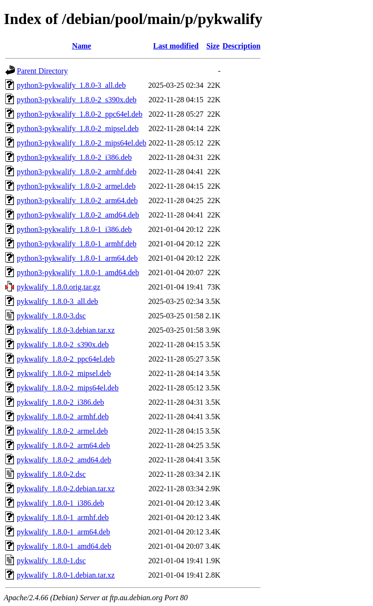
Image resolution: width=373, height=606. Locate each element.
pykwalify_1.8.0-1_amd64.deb (64, 546)
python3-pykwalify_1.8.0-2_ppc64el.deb (80, 114)
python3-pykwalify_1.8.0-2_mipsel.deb (78, 128)
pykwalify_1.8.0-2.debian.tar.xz (66, 489)
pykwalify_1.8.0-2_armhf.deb (63, 416)
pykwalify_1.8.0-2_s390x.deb (63, 344)
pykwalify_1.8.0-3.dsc (51, 316)
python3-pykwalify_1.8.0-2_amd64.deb (78, 215)
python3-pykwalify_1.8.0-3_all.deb (71, 85)
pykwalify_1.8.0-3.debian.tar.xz (66, 330)
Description (241, 46)
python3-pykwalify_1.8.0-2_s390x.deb (76, 100)
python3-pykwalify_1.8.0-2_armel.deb (76, 186)
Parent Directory (42, 71)
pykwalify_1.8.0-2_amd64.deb (64, 460)
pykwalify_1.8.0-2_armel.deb (62, 431)
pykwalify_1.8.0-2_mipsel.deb (64, 373)
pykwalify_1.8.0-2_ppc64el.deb (66, 359)
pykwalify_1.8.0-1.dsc (51, 561)
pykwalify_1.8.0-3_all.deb (57, 301)
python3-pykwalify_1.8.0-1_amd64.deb (78, 272)
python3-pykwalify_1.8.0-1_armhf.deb (76, 244)
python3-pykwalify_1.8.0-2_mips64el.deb (81, 143)
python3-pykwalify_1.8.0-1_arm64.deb (77, 258)
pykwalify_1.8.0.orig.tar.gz (58, 287)
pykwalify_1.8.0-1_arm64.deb (63, 532)
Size (213, 46)
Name (81, 46)
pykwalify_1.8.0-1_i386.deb (60, 503)
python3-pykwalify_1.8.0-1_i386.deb (74, 229)
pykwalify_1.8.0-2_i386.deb (60, 402)
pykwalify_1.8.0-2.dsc (51, 474)
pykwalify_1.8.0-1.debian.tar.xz (66, 575)
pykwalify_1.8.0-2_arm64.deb (63, 445)
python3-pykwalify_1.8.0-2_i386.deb (74, 157)
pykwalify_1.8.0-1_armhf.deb (63, 517)
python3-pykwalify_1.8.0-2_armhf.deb (76, 172)
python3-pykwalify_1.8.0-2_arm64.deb (77, 200)
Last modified (176, 46)
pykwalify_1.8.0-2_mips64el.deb (68, 388)
